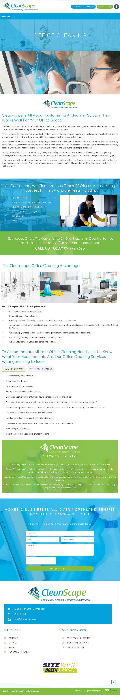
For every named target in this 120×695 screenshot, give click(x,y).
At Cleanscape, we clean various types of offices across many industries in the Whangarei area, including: (60, 188)
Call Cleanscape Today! (60, 456)
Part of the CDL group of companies (89, 691)
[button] (83, 7)
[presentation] (41, 560)
